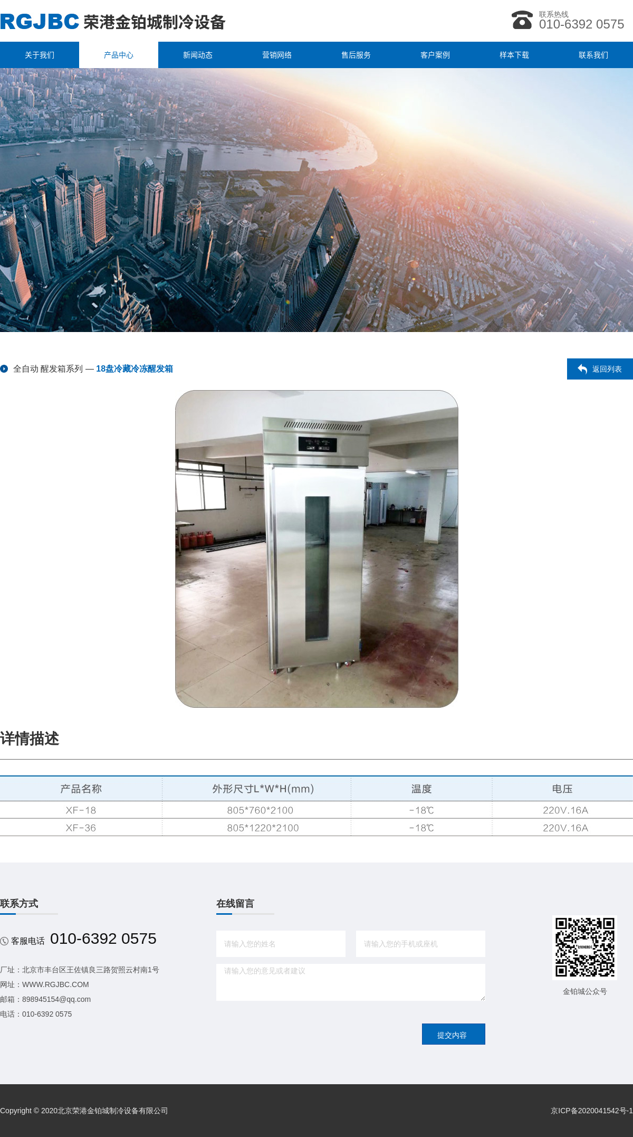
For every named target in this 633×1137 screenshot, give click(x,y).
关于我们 (39, 55)
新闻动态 (198, 55)
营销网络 (277, 55)
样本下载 (514, 55)
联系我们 (593, 55)
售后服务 (356, 55)
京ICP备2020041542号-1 (592, 1110)
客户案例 (435, 55)
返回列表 (607, 369)
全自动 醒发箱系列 (48, 368)
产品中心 (118, 55)
